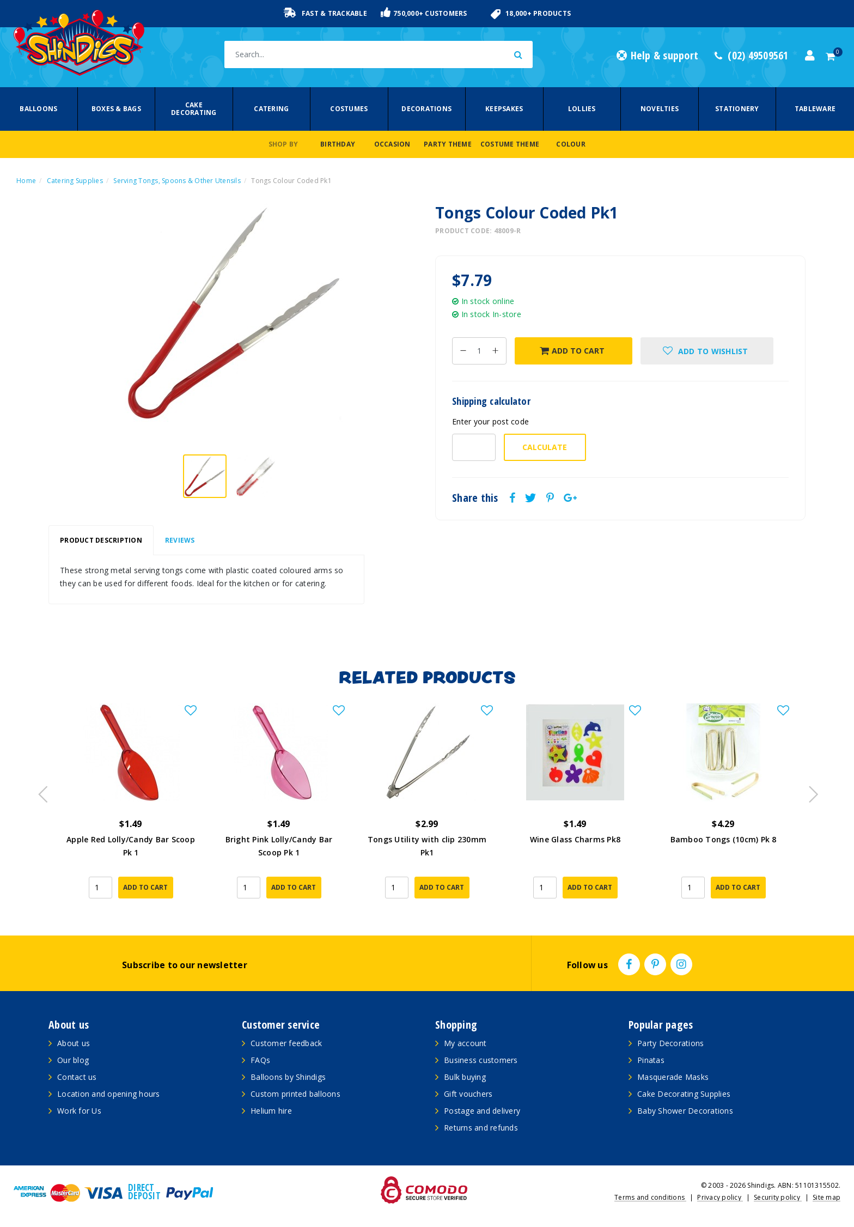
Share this (475, 498)
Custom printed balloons (295, 1094)
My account (465, 1043)
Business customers (481, 1060)
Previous (40, 791)
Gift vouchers (468, 1094)
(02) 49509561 (752, 55)
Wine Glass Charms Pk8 (575, 839)
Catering (271, 108)
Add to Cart (572, 350)
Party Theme (448, 144)
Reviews (180, 540)
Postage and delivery (482, 1110)
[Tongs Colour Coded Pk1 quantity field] (479, 351)
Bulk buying (465, 1077)
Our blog (73, 1060)
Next (808, 791)
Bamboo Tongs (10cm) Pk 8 (723, 839)
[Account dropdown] (810, 55)
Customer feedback (286, 1043)
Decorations (426, 108)
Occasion (392, 144)
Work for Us (79, 1110)
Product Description (101, 540)
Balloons (38, 108)
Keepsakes (504, 108)
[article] (131, 808)
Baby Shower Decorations (685, 1110)
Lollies (582, 108)
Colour (570, 144)
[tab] (101, 540)
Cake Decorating (194, 108)
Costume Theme (509, 144)
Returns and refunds (481, 1127)
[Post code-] (474, 447)
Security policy (778, 1197)
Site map (826, 1197)
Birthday (337, 144)
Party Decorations (670, 1043)
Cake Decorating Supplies (683, 1094)
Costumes (349, 108)
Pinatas (650, 1060)
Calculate (544, 447)
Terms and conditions (650, 1197)
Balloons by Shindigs (288, 1077)
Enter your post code (490, 421)
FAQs (260, 1060)
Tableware (815, 108)
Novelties (659, 108)
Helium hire (271, 1110)
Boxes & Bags (116, 108)
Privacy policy (720, 1197)
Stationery (737, 108)
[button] (706, 351)
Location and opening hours (108, 1094)
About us (73, 1043)
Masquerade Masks (673, 1077)
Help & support (657, 55)
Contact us (77, 1077)
